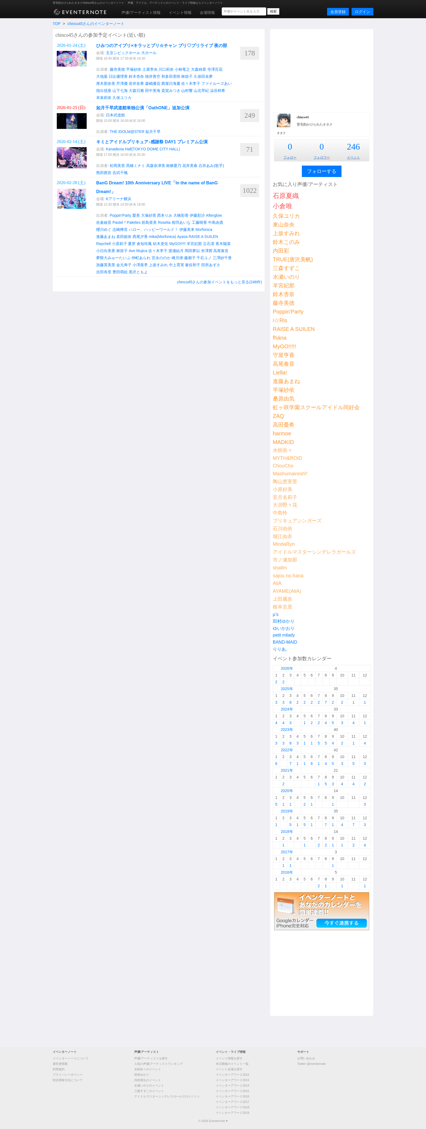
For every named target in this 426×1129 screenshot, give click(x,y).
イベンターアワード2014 (232, 1085)
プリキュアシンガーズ (297, 520)
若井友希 (136, 83)
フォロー (289, 157)
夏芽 (132, 243)
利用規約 (59, 1069)
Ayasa (182, 236)
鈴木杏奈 (136, 76)
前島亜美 (149, 222)
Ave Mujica (138, 251)
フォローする (321, 171)
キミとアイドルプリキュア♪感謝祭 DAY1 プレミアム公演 (152, 141)
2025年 (287, 689)
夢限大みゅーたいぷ (113, 258)
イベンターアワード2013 (232, 1080)
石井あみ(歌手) (211, 165)
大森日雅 (136, 90)
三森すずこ (286, 268)
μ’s (275, 614)
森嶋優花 (152, 83)
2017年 (287, 852)
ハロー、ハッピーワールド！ (153, 229)
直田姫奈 (123, 236)
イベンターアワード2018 (232, 1107)
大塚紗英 (148, 215)
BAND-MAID (285, 642)
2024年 (287, 709)
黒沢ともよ (138, 272)
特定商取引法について (68, 1080)
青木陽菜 (223, 243)
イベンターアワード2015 (232, 1091)
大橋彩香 (181, 215)
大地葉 (102, 76)
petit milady (284, 635)
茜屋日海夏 (170, 83)
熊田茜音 (103, 172)
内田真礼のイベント (147, 1080)
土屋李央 (150, 69)
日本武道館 (115, 115)
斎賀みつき (170, 90)
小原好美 (282, 489)
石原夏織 (286, 195)
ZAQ (278, 416)
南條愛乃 (173, 165)
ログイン (362, 12)
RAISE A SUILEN (203, 236)
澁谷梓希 (217, 90)
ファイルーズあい (216, 83)
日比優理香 (118, 76)
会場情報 (207, 12)
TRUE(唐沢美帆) (293, 259)
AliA (277, 583)
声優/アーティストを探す (151, 1058)
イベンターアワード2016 (232, 1096)
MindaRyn (284, 544)
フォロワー (322, 157)
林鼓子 (187, 76)
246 (353, 146)
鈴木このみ (286, 242)
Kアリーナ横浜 (118, 199)
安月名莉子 (285, 497)
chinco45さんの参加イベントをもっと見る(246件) (219, 282)
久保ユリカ (121, 97)
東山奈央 (284, 225)
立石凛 (208, 243)
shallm (280, 567)
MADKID (283, 442)
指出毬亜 (103, 90)
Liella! (280, 373)
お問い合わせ (306, 1058)
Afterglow (214, 215)
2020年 (287, 791)
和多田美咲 (170, 76)
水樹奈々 (282, 450)
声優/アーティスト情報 (141, 12)
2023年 (287, 729)
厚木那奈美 (105, 83)
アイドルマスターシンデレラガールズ (314, 552)
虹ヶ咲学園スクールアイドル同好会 (316, 407)
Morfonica (204, 229)
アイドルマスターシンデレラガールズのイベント (167, 1096)
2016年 (287, 872)
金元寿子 (123, 265)
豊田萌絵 (120, 272)
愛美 (136, 215)
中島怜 (280, 513)
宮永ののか (161, 258)
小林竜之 (182, 69)
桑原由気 (284, 399)
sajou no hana (288, 575)
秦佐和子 (192, 265)
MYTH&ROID (287, 458)
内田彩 (281, 251)
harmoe (282, 433)
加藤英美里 (105, 265)
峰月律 (177, 258)
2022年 (287, 750)
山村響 (187, 90)
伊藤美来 (187, 229)
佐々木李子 (190, 83)
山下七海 (120, 90)
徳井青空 (152, 76)
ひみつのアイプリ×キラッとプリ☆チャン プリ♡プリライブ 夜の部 (161, 45)
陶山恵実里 (285, 481)
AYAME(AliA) (287, 591)
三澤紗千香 (222, 258)
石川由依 (282, 528)
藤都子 (190, 258)
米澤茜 (206, 251)
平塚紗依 (133, 69)
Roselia (164, 222)
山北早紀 (201, 90)
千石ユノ (204, 258)
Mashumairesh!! (290, 473)
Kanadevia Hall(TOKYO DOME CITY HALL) (143, 149)
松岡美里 (117, 165)
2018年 (287, 831)
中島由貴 (215, 222)
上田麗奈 (282, 599)
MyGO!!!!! (177, 243)
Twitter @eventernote (311, 1063)
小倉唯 (282, 206)
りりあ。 (281, 649)
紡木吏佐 (160, 243)
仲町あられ (141, 258)
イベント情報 (180, 12)
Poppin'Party (120, 215)
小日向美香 (105, 251)
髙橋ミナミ (135, 165)
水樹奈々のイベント (147, 1069)
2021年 (287, 770)
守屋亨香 (284, 355)
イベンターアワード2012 (232, 1074)
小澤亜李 (140, 265)
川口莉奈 (166, 69)
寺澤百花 (215, 69)
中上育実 (176, 265)
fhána (279, 338)
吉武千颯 (120, 172)
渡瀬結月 (176, 251)
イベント (353, 157)
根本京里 (282, 607)
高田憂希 (284, 425)
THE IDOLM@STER (127, 131)
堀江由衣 (282, 536)
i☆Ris (280, 320)
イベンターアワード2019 (232, 1112)
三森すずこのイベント (149, 1091)
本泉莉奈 (103, 97)
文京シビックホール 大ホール (131, 53)
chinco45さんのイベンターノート (95, 23)
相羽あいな (181, 222)
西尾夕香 (140, 236)
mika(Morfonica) (162, 236)
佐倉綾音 (103, 222)
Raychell (103, 243)
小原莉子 (119, 243)
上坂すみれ (158, 265)
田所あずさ (210, 265)
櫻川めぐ (103, 229)
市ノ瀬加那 (285, 560)
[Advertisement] (321, 70)
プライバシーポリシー (68, 1074)
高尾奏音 (220, 251)
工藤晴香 (199, 222)
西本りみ (164, 215)
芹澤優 (122, 83)
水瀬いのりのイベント (149, 1085)
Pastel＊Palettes (126, 222)
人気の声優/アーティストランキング (158, 1063)
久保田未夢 (203, 76)
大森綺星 (198, 69)
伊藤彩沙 (197, 215)
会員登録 (338, 12)
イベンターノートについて (71, 1058)
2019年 (287, 811)
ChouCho (283, 466)
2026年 (287, 668)
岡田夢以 (192, 251)
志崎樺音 (120, 229)
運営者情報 (60, 1063)
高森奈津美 (155, 165)
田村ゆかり (284, 621)
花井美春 (190, 165)
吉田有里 (103, 272)
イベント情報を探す (229, 1058)
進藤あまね (105, 236)
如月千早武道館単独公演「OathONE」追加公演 (142, 108)
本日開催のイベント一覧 (232, 1063)
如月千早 (153, 131)
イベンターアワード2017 (232, 1101)
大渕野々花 (285, 505)
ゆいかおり (284, 628)
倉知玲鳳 (144, 243)
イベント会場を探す (229, 1069)
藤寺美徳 (117, 69)
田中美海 (152, 90)
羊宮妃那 (194, 243)
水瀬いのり (286, 277)
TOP (56, 23)
